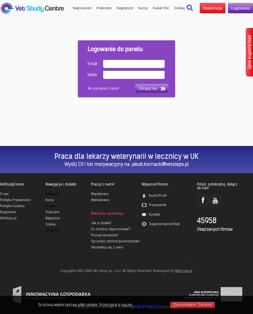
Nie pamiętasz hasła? (103, 88)
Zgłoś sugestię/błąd (249, 52)
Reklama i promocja (107, 213)
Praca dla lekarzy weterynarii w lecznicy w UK (126, 156)
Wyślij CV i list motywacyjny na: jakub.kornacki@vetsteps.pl (126, 164)
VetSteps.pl (8, 218)
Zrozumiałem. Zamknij (192, 305)
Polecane (104, 7)
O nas (4, 194)
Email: (93, 64)
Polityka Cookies (12, 206)
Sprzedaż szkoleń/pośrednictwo (115, 241)
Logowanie (240, 8)
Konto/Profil (158, 195)
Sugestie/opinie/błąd (164, 224)
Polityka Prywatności (15, 200)
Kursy (143, 7)
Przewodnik (157, 205)
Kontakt (154, 214)
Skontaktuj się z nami (107, 247)
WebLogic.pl (183, 271)
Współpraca (99, 194)
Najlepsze (125, 7)
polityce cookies (147, 304)
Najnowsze (82, 7)
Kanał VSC (161, 7)
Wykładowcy (100, 200)
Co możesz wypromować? (111, 229)
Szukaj (179, 7)
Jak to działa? (101, 223)
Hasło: (93, 74)
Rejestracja (212, 8)
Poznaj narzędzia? (104, 235)
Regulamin (8, 212)
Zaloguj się (151, 88)
